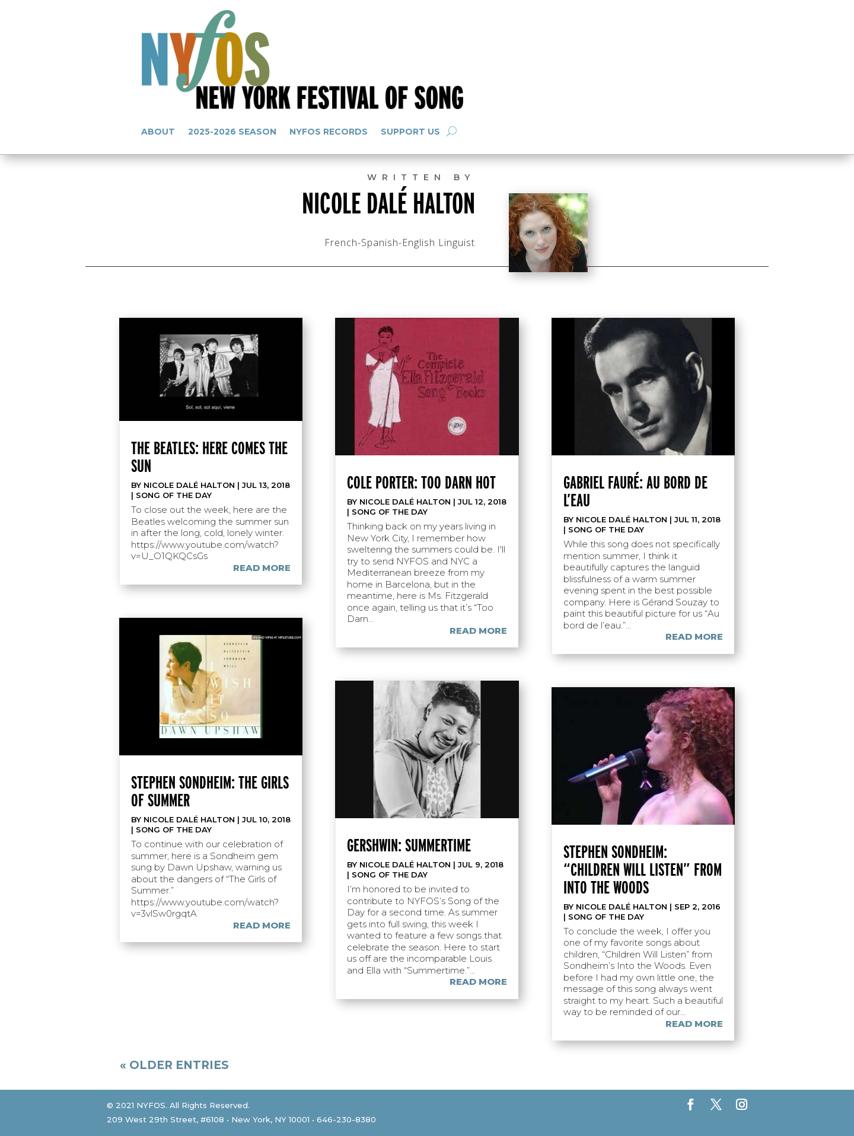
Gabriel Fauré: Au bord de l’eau (635, 490)
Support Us (410, 131)
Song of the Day (174, 495)
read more (262, 567)
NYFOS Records (328, 131)
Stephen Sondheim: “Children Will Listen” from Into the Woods (642, 869)
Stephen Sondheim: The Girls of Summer (210, 790)
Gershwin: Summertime (409, 845)
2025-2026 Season (232, 131)
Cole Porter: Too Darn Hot (421, 482)
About (158, 131)
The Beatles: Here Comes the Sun (209, 456)
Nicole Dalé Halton (189, 485)
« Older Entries (174, 1065)
